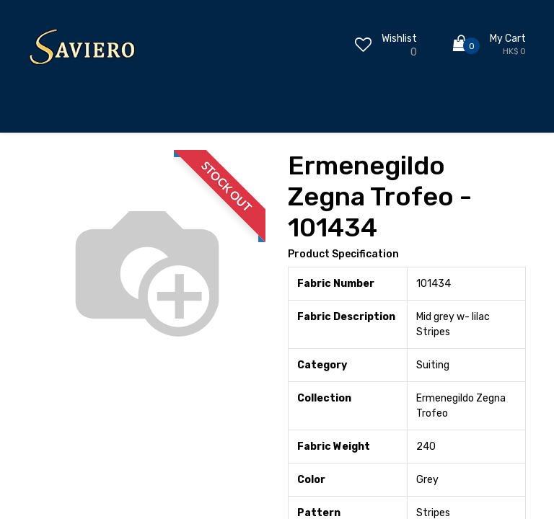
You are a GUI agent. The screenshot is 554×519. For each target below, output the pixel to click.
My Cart (508, 38)
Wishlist (399, 38)
